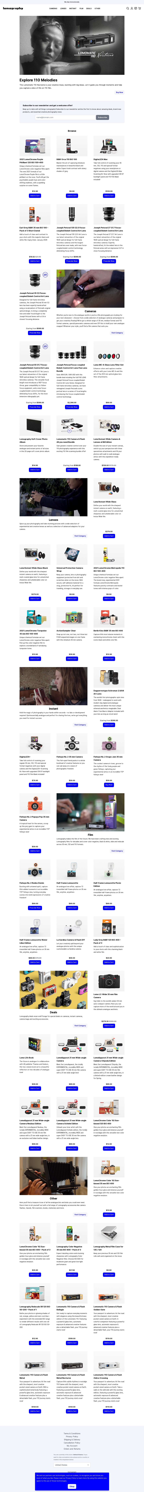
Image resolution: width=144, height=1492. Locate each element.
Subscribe (102, 117)
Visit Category (117, 333)
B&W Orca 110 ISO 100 (67, 159)
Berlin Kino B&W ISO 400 (108, 631)
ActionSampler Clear (66, 631)
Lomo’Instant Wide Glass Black (34, 568)
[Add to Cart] (35, 196)
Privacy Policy (72, 1436)
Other (97, 8)
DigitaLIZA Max (100, 159)
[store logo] (13, 8)
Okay (72, 1486)
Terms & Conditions (72, 1433)
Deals (88, 8)
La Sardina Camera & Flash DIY (71, 940)
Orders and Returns (72, 1449)
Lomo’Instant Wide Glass (105, 502)
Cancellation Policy (72, 1443)
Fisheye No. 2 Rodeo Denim (32, 883)
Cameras (53, 8)
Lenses (63, 8)
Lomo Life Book (27, 1058)
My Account (72, 1446)
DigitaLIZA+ (25, 757)
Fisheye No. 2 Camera (70, 757)
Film (81, 8)
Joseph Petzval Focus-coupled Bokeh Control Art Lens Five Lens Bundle (72, 368)
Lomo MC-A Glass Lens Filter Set (109, 365)
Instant (72, 8)
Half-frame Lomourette (67, 883)
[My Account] (132, 8)
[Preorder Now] (72, 261)
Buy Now (119, 92)
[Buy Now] (109, 785)
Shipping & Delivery (72, 1439)
